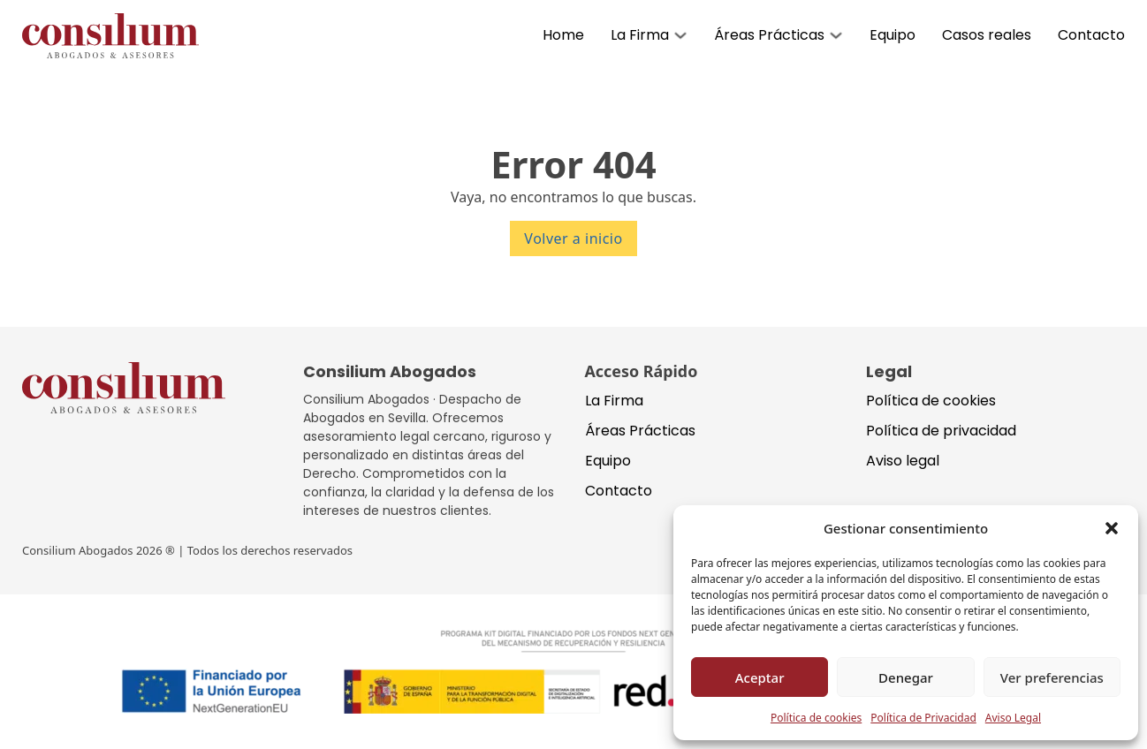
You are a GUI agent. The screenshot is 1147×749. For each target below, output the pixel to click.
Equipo (892, 35)
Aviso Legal (1013, 717)
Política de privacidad (941, 430)
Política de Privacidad (923, 717)
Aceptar (760, 677)
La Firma (640, 35)
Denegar (905, 677)
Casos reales (986, 35)
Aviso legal (902, 460)
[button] (1111, 528)
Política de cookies (816, 717)
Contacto (1091, 35)
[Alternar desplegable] (680, 35)
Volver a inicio (573, 238)
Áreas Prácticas (769, 35)
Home (563, 35)
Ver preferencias (1052, 677)
